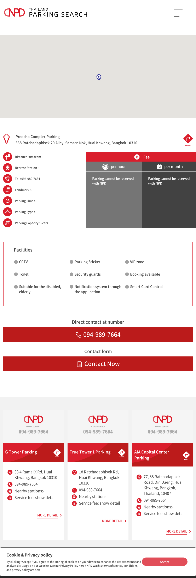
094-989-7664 (98, 334)
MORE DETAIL (47, 515)
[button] (99, 77)
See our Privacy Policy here (67, 565)
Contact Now (98, 363)
